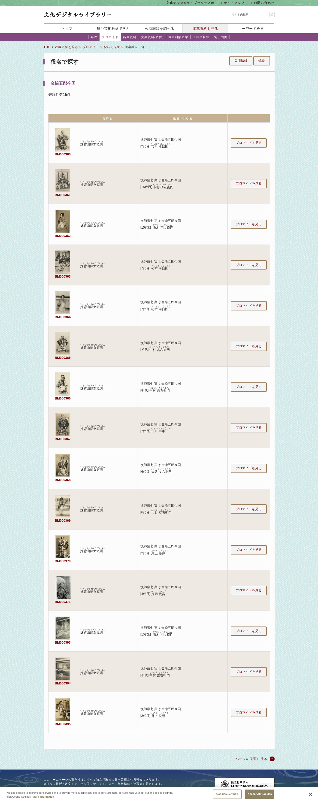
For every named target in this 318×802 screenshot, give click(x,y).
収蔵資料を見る (205, 28)
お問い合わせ (264, 3)
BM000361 (62, 195)
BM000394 (62, 683)
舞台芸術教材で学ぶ (113, 28)
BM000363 (62, 276)
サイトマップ (234, 3)
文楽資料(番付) (152, 37)
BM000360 (62, 154)
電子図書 (220, 37)
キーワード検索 (251, 28)
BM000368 (62, 480)
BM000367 (62, 439)
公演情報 (240, 61)
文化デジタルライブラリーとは (190, 3)
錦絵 (94, 37)
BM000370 (62, 561)
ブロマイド (110, 37)
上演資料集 (201, 37)
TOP (47, 47)
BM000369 (62, 520)
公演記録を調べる (159, 28)
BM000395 (62, 724)
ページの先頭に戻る (252, 759)
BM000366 (62, 398)
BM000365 (62, 358)
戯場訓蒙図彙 (178, 37)
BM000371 (62, 602)
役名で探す (112, 47)
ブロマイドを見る (249, 143)
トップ (67, 28)
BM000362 (62, 236)
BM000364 (62, 317)
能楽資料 (129, 37)
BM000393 (62, 642)
